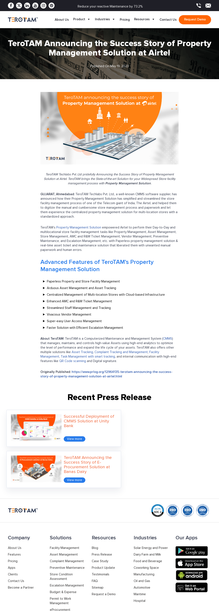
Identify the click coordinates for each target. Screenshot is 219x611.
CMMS (167, 338)
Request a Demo (104, 549)
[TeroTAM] (23, 19)
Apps (11, 523)
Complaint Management (67, 516)
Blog (95, 503)
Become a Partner (21, 543)
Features (14, 510)
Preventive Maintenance (67, 523)
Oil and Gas (142, 536)
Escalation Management (67, 541)
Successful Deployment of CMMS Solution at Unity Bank (79, 421)
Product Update (103, 523)
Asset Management (64, 510)
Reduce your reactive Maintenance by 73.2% (110, 6)
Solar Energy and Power (151, 503)
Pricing (125, 20)
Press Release (102, 510)
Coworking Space (146, 523)
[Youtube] (35, 6)
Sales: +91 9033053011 (145, 586)
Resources (144, 19)
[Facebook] (11, 6)
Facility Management (64, 503)
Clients (13, 529)
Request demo (195, 19)
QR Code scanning (72, 361)
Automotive (142, 543)
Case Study (100, 516)
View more (67, 435)
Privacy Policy (167, 605)
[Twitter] (19, 6)
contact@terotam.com (195, 589)
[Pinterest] (52, 6)
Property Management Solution (78, 227)
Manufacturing (144, 529)
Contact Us (168, 20)
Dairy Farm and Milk (147, 510)
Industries (105, 19)
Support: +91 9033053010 (148, 591)
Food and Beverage (148, 516)
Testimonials (100, 529)
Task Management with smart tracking (88, 356)
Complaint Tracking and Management (121, 352)
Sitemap (98, 543)
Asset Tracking (82, 352)
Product (82, 19)
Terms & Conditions (197, 605)
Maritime (140, 549)
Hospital (139, 556)
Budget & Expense (63, 547)
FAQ (95, 536)
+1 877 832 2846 (103, 589)
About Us (62, 20)
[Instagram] (43, 6)
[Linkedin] (27, 6)
